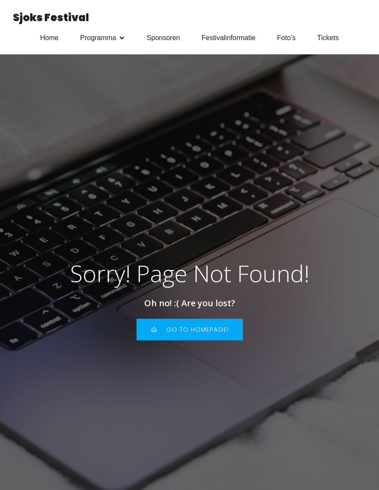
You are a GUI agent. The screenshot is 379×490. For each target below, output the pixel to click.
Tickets (328, 39)
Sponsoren (163, 39)
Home (49, 39)
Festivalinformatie (228, 39)
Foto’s (286, 39)
